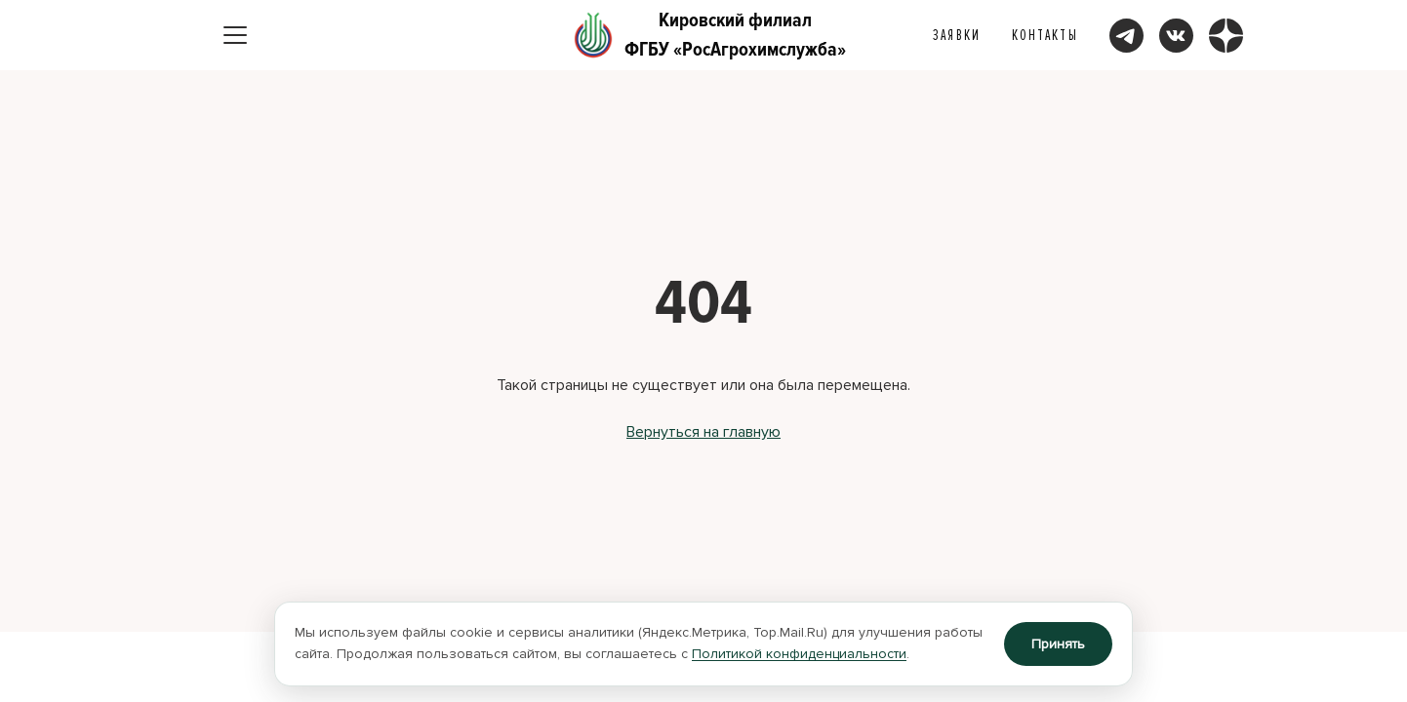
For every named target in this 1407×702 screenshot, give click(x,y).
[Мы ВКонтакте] (1176, 36)
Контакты (1045, 35)
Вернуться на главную (703, 432)
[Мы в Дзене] (1226, 36)
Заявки (957, 35)
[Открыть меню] (235, 35)
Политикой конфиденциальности (799, 653)
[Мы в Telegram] (1126, 36)
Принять (1058, 644)
